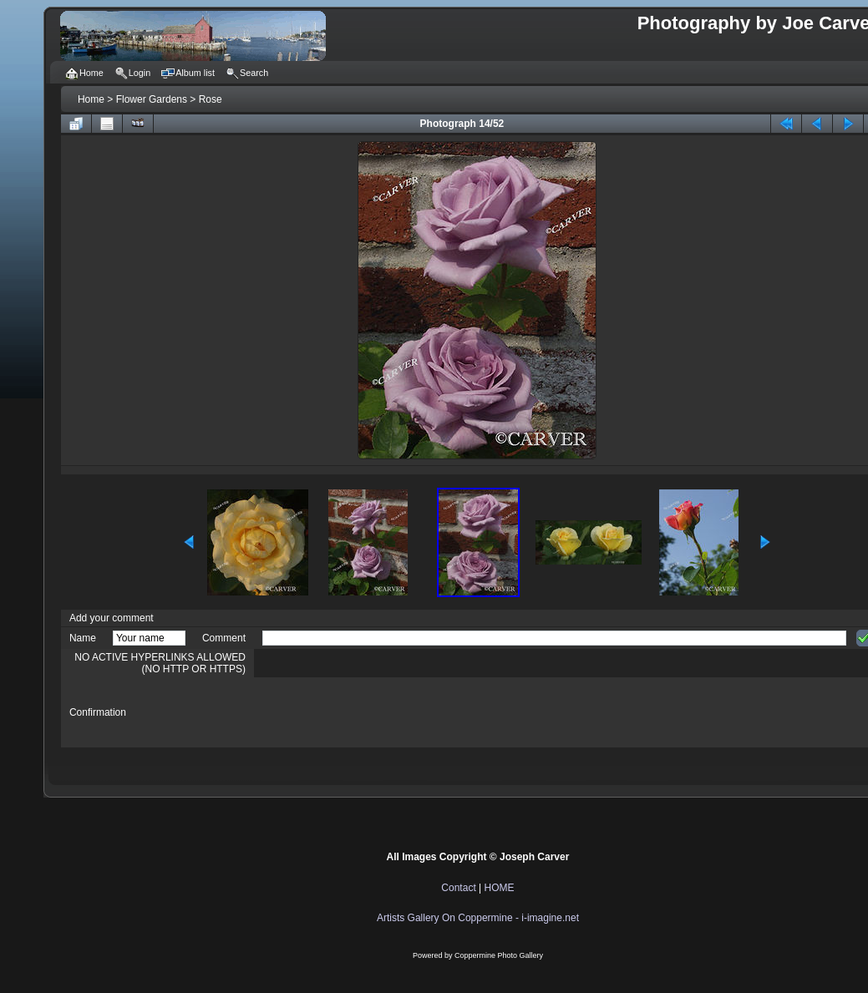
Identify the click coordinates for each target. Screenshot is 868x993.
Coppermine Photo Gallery (498, 955)
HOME (500, 888)
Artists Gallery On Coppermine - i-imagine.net (478, 918)
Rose (210, 99)
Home (91, 99)
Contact (458, 888)
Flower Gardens (151, 99)
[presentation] (389, 712)
